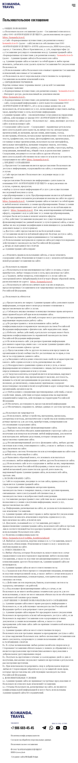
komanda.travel (10, 43)
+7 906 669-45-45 (22, 727)
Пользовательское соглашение (24, 744)
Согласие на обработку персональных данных (31, 740)
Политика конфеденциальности (25, 735)
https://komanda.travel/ (14, 37)
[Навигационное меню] (73, 5)
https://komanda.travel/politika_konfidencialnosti (26, 538)
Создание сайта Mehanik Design (24, 757)
